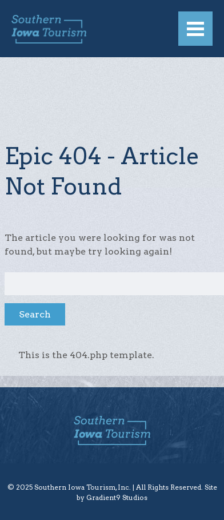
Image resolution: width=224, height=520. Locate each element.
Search (35, 314)
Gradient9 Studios (116, 497)
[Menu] (195, 28)
